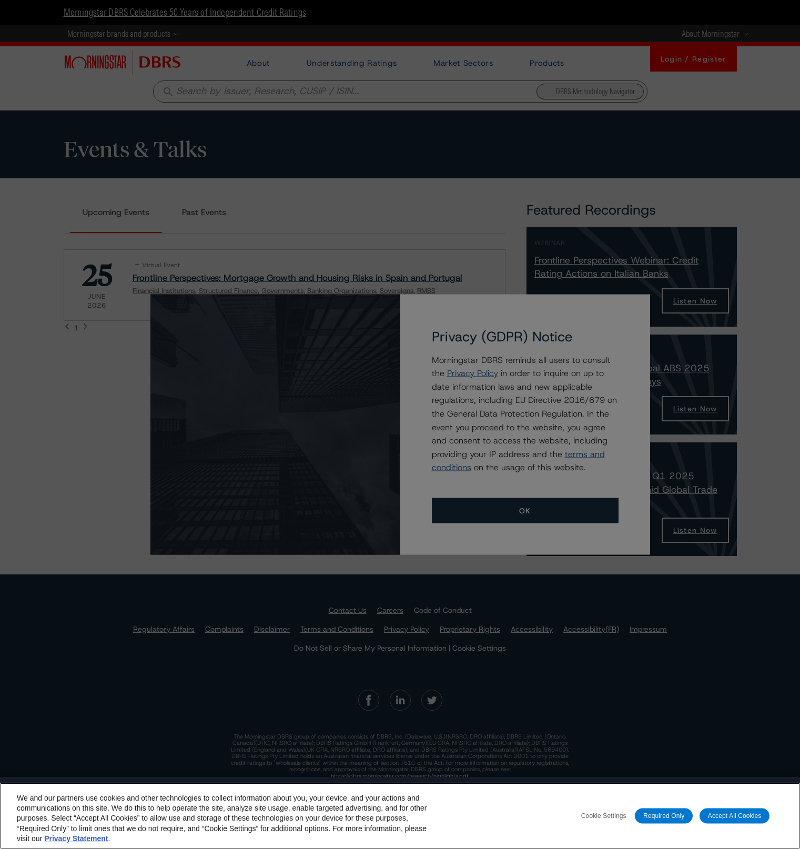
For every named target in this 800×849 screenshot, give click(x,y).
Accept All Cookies (735, 815)
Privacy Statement (76, 838)
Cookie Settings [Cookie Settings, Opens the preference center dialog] (603, 815)
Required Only (663, 815)
